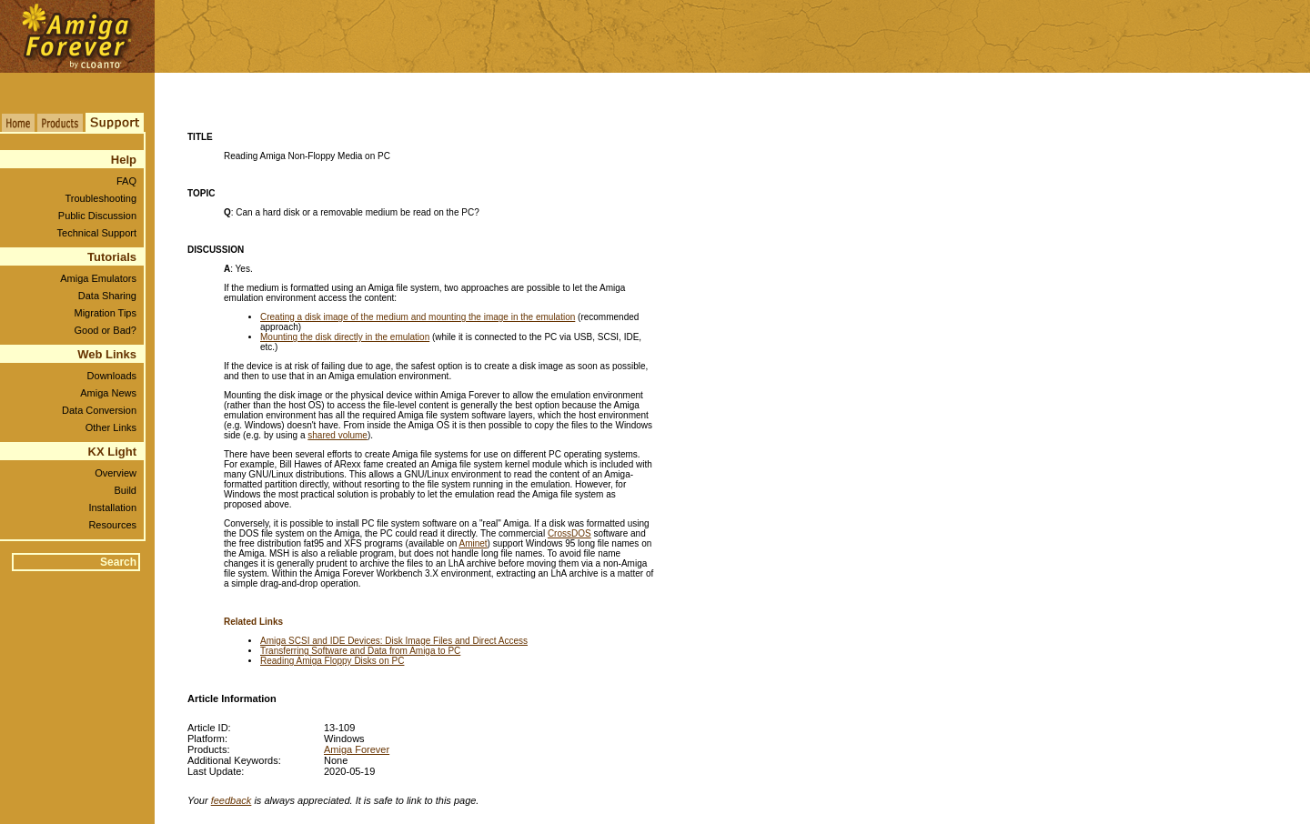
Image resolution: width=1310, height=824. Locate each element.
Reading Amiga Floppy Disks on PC (332, 661)
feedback (231, 800)
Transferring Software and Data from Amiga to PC (360, 651)
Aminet (472, 543)
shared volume (337, 435)
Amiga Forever (356, 749)
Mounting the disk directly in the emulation (344, 337)
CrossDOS (569, 533)
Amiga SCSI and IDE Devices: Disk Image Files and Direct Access (394, 641)
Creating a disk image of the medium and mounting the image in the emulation (417, 317)
